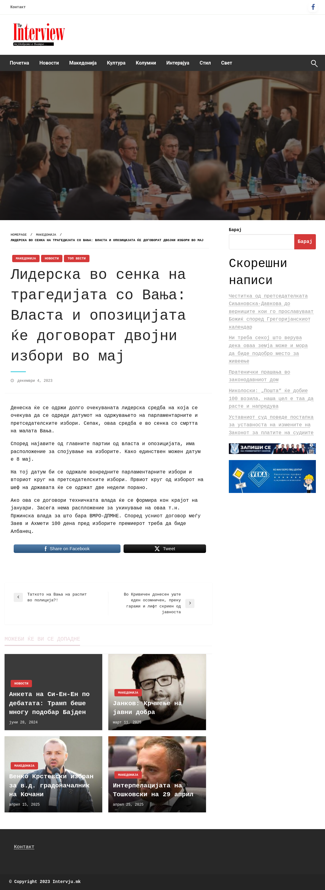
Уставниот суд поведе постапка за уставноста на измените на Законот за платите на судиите (271, 425)
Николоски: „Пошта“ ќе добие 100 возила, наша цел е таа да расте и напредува (271, 398)
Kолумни (146, 63)
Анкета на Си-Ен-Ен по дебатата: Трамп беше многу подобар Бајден (49, 703)
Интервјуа (177, 63)
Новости (49, 63)
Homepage (19, 235)
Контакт (18, 7)
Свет (226, 63)
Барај (235, 229)
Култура (116, 63)
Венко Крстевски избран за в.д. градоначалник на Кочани (51, 785)
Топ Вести (77, 258)
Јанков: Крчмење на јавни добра (147, 708)
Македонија (83, 63)
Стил (205, 63)
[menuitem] (19, 63)
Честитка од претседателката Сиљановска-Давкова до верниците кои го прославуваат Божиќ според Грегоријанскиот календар (271, 312)
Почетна (19, 63)
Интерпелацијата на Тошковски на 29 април (153, 790)
